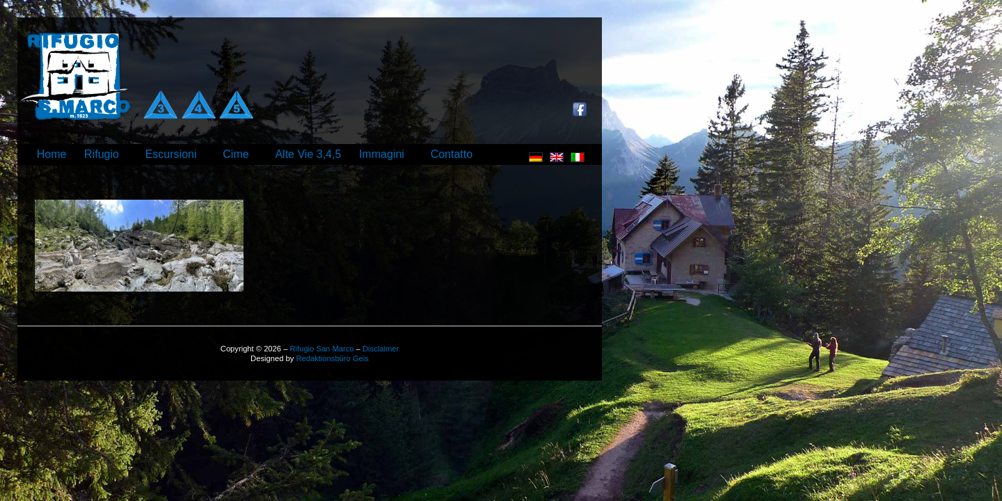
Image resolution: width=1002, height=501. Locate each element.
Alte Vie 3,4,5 (308, 154)
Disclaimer (381, 348)
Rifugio (101, 154)
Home (52, 154)
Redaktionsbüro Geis (332, 358)
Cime (235, 154)
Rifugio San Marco (321, 348)
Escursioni (171, 154)
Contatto (451, 154)
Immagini (381, 154)
